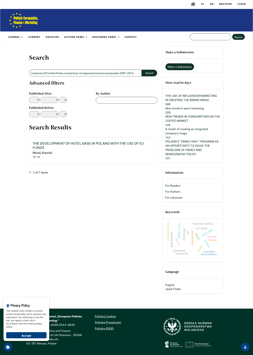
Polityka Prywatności (108, 322)
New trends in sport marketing (184, 108)
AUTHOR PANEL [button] (75, 37)
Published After (40, 93)
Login (242, 4)
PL (203, 4)
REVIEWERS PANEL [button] (105, 37)
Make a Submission (180, 67)
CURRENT (34, 37)
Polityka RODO (104, 328)
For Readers (172, 185)
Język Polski (173, 289)
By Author (103, 93)
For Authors (172, 191)
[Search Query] (210, 36)
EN (212, 4)
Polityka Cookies (105, 316)
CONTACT (131, 37)
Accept (26, 335)
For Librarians (174, 197)
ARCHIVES (52, 37)
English (169, 285)
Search (238, 37)
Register (225, 4)
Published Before (41, 108)
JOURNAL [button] (15, 37)
